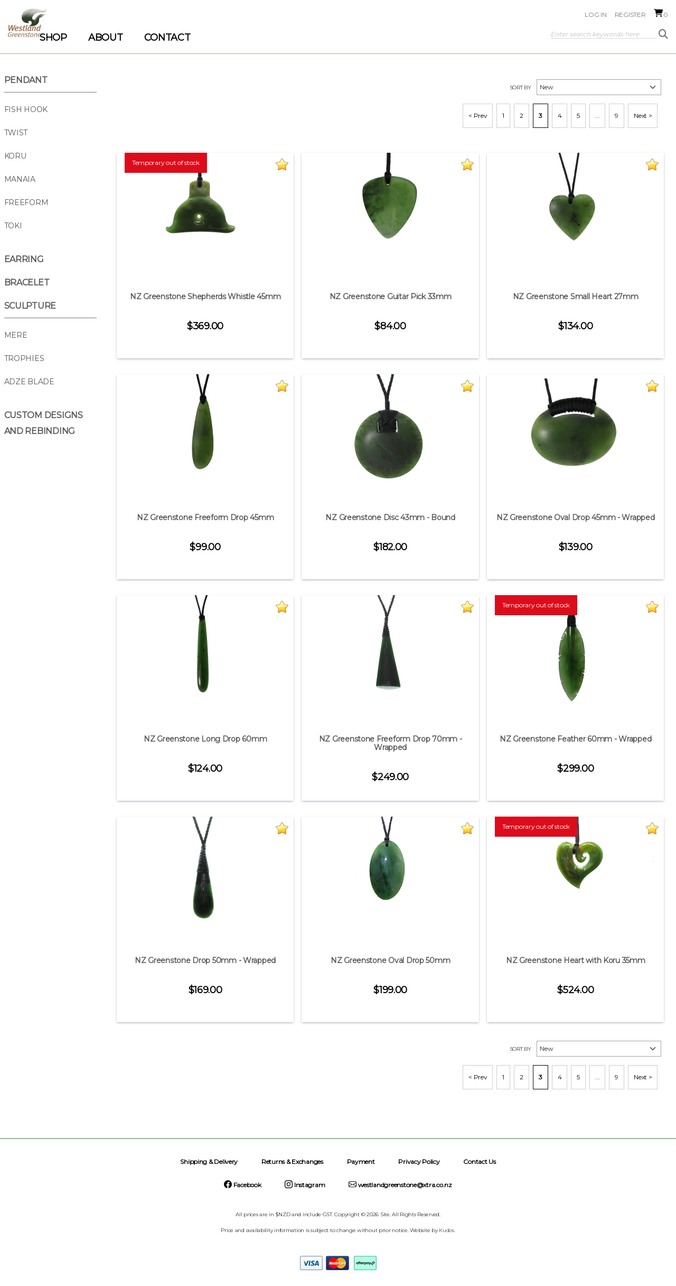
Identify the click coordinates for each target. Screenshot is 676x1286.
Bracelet (27, 282)
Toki (13, 225)
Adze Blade (29, 381)
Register (630, 14)
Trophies (24, 358)
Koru (15, 156)
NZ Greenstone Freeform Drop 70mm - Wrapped (390, 743)
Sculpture (30, 306)
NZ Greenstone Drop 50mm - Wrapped (205, 960)
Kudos (446, 1230)
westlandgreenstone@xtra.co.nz (400, 1185)
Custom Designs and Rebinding (43, 423)
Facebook (242, 1185)
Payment (361, 1161)
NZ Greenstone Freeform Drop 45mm (205, 517)
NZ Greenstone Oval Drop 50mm (390, 960)
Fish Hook (26, 109)
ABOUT (105, 37)
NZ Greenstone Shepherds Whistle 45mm (205, 296)
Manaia (19, 179)
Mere (15, 335)
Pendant (26, 80)
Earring (24, 259)
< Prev (477, 115)
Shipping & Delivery (209, 1161)
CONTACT (167, 37)
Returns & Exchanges (292, 1161)
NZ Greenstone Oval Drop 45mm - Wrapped (575, 517)
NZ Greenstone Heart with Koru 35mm (575, 960)
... (597, 115)
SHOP (53, 37)
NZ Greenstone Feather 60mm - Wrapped (575, 739)
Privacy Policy (418, 1161)
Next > (643, 115)
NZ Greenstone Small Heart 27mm (576, 296)
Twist (16, 132)
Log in (595, 14)
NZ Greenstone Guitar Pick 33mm (391, 296)
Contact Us (479, 1161)
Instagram (305, 1185)
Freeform (26, 202)
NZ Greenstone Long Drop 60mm (205, 739)
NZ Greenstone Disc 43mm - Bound (390, 517)
